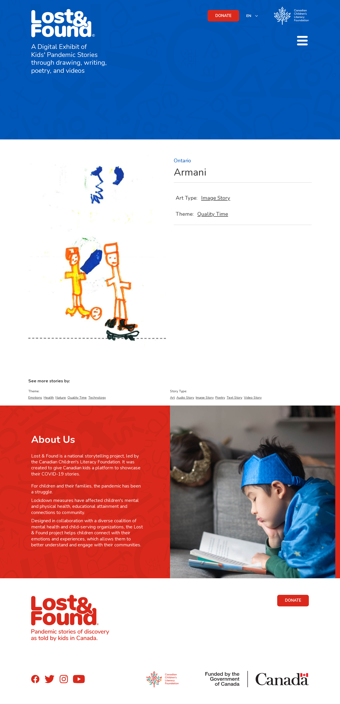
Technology (97, 397)
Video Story (253, 397)
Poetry (220, 397)
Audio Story (185, 397)
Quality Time (212, 214)
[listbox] (252, 15)
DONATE (223, 15)
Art (172, 397)
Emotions (35, 397)
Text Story (234, 397)
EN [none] (248, 15)
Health (49, 397)
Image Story (215, 198)
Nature (60, 397)
